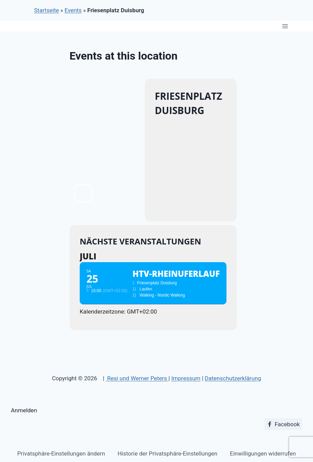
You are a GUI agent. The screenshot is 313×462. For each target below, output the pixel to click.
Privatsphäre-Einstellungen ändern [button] (61, 453)
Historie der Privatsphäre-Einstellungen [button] (167, 453)
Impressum (186, 378)
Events (73, 10)
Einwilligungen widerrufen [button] (263, 453)
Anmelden (24, 410)
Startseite (46, 10)
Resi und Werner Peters (137, 378)
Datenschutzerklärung (233, 378)
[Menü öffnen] (285, 26)
